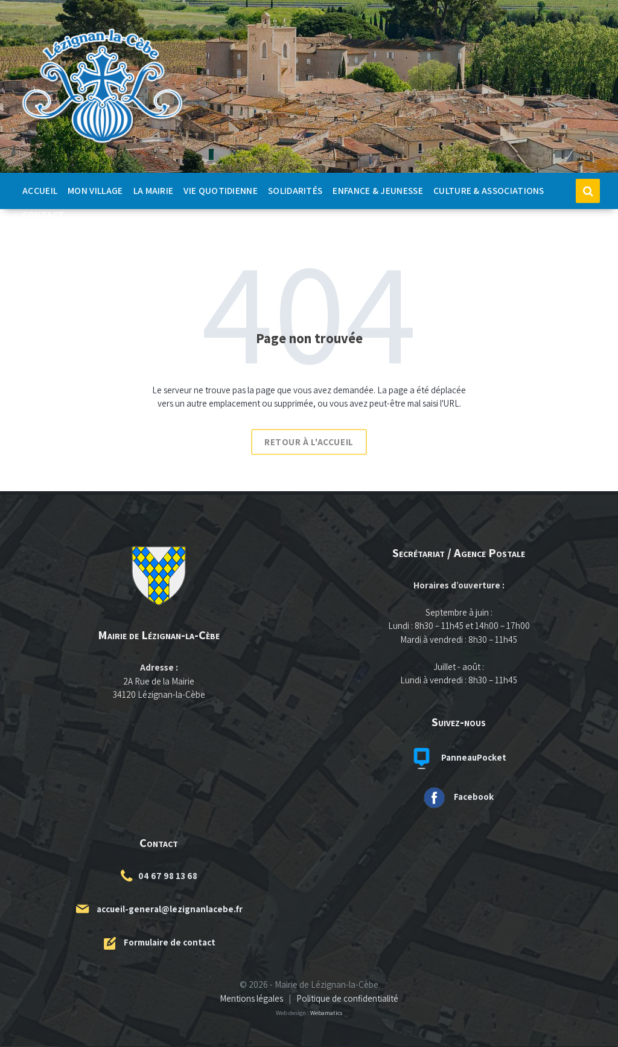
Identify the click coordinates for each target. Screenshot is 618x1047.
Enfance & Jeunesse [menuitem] (378, 190)
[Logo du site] (102, 143)
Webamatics (326, 1012)
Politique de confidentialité (347, 998)
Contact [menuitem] (43, 214)
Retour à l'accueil (309, 442)
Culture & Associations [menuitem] (488, 190)
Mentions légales (251, 998)
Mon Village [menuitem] (95, 190)
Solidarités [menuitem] (295, 190)
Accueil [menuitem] (39, 190)
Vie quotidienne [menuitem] (220, 190)
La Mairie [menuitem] (153, 190)
